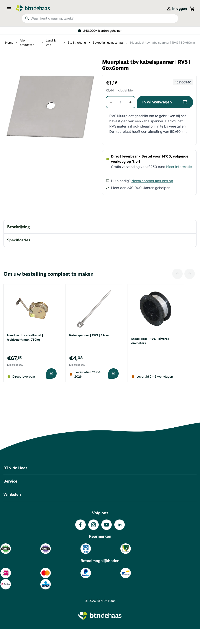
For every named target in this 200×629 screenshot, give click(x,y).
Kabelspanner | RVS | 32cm (89, 335)
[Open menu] (10, 8)
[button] (50, 106)
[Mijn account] (176, 8)
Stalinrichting (76, 43)
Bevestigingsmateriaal (108, 43)
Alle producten (27, 42)
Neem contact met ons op (152, 181)
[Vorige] (177, 274)
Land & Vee (51, 42)
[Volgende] (189, 274)
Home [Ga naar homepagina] (9, 43)
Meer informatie (179, 166)
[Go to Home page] (33, 8)
